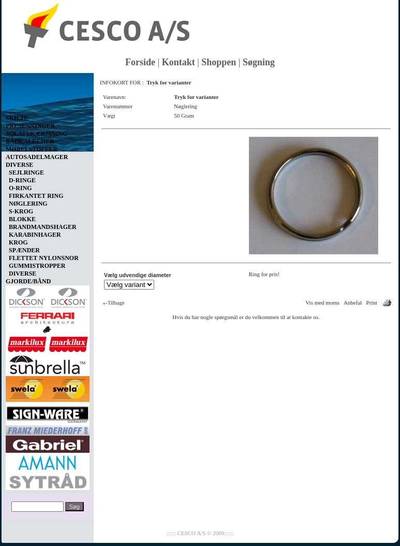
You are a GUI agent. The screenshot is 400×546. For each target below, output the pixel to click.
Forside (140, 62)
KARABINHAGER (35, 234)
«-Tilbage (114, 302)
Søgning (259, 62)
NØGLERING (28, 203)
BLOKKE (22, 219)
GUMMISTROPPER (37, 265)
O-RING (20, 188)
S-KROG (21, 211)
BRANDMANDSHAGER (43, 227)
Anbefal (353, 302)
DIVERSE (22, 273)
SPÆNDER (24, 250)
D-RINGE (22, 180)
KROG (18, 242)
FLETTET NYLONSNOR (44, 258)
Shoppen (218, 62)
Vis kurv (17, 80)
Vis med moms (322, 302)
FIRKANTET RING (36, 195)
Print (371, 302)
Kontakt (178, 62)
